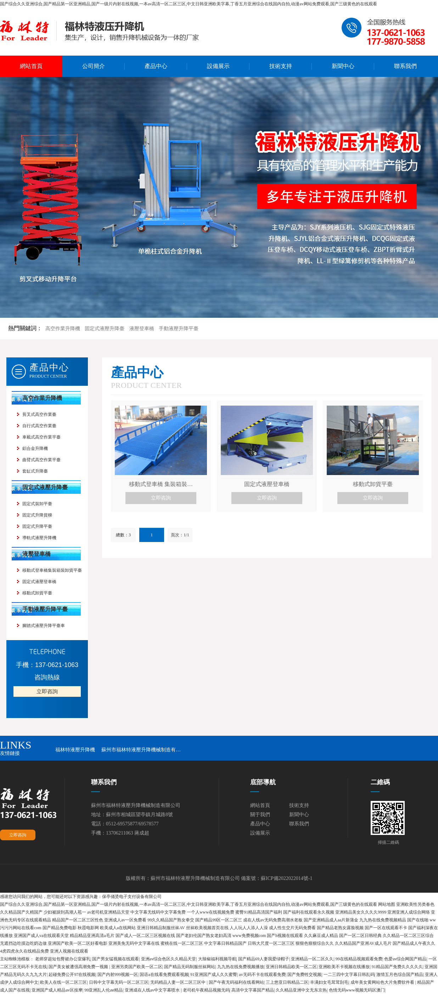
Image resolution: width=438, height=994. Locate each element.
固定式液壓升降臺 (104, 328)
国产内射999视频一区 (117, 974)
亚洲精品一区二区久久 (312, 958)
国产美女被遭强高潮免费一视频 (79, 966)
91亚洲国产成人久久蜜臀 (213, 974)
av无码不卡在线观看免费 (262, 974)
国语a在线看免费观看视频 (164, 974)
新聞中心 (343, 66)
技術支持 (280, 66)
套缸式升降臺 (35, 471)
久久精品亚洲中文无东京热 (301, 990)
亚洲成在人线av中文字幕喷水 (153, 990)
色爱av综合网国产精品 (405, 958)
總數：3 (123, 534)
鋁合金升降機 (35, 448)
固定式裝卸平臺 (37, 503)
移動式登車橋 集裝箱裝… (161, 484)
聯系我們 (405, 66)
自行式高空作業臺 (39, 425)
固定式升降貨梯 (37, 515)
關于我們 (260, 814)
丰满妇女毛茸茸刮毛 (329, 982)
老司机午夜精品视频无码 (206, 990)
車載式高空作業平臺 (41, 437)
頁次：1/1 (180, 534)
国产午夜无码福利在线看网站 (236, 982)
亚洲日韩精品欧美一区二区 (291, 966)
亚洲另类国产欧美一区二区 (136, 966)
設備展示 (218, 66)
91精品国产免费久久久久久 (397, 966)
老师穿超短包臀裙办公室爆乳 (62, 958)
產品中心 (156, 66)
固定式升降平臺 (37, 526)
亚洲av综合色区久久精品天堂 (168, 958)
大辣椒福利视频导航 (217, 958)
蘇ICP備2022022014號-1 (286, 878)
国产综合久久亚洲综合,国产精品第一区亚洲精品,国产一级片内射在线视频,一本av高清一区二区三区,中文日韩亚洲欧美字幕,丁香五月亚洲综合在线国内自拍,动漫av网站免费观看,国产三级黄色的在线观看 (188, 3)
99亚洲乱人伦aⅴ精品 (103, 990)
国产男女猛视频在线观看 (115, 958)
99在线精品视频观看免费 (359, 958)
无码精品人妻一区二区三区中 (178, 982)
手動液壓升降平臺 (178, 328)
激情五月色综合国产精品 (399, 974)
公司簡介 (93, 66)
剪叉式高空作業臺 (39, 414)
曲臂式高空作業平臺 (41, 459)
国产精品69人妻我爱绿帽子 (263, 958)
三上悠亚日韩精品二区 (287, 982)
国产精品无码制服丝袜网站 (189, 966)
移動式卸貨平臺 (37, 593)
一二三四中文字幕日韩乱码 (349, 974)
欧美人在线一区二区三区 (63, 982)
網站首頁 (31, 66)
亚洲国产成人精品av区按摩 (57, 990)
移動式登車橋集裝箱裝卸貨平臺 (52, 570)
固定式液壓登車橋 (39, 581)
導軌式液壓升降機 (39, 537)
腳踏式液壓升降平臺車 (43, 625)
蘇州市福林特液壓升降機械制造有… (141, 749)
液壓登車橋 (141, 328)
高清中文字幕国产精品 (252, 990)
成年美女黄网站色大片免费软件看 (382, 982)
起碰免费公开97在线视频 (72, 974)
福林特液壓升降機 (75, 749)
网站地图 (386, 904)
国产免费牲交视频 (304, 974)
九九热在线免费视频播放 (240, 966)
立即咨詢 (47, 691)
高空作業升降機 (62, 328)
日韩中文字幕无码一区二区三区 (118, 982)
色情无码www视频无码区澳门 (357, 990)
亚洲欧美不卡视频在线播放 (344, 966)
